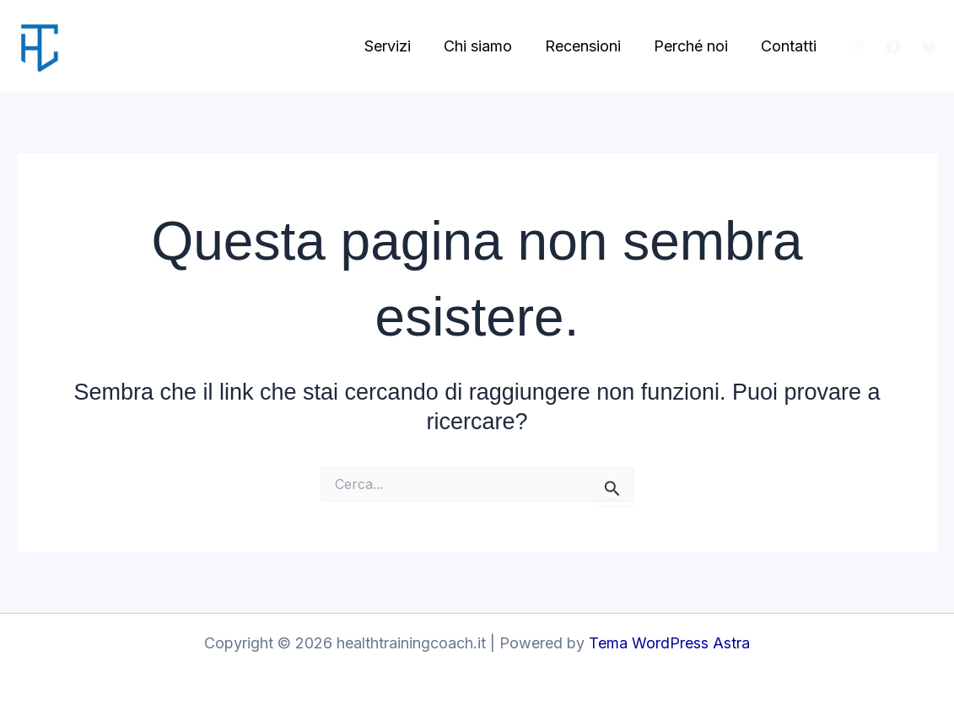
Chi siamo (486, 46)
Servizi (398, 46)
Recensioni (589, 46)
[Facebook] (893, 47)
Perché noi (694, 46)
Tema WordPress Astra (669, 643)
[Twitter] (929, 47)
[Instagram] (857, 47)
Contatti (789, 46)
